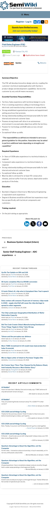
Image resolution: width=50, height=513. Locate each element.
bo (11, 339)
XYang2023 (14, 370)
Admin (6, 46)
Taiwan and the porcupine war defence (16, 336)
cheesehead (12, 360)
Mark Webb (32, 406)
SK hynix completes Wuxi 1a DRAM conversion (19, 282)
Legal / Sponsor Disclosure (18, 507)
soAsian (13, 293)
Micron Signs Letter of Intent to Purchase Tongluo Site (22, 358)
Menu (25, 14)
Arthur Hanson (13, 341)
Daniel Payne (31, 428)
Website (43, 63)
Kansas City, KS (21, 52)
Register (20, 22)
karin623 (11, 331)
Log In (28, 22)
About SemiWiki (35, 507)
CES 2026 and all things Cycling (13, 412)
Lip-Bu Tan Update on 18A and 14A (14, 272)
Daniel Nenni (12, 277)
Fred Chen (14, 284)
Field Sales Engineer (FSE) (13, 44)
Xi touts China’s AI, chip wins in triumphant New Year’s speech (25, 291)
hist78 (13, 275)
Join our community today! (25, 31)
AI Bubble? (5, 387)
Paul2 (13, 317)
